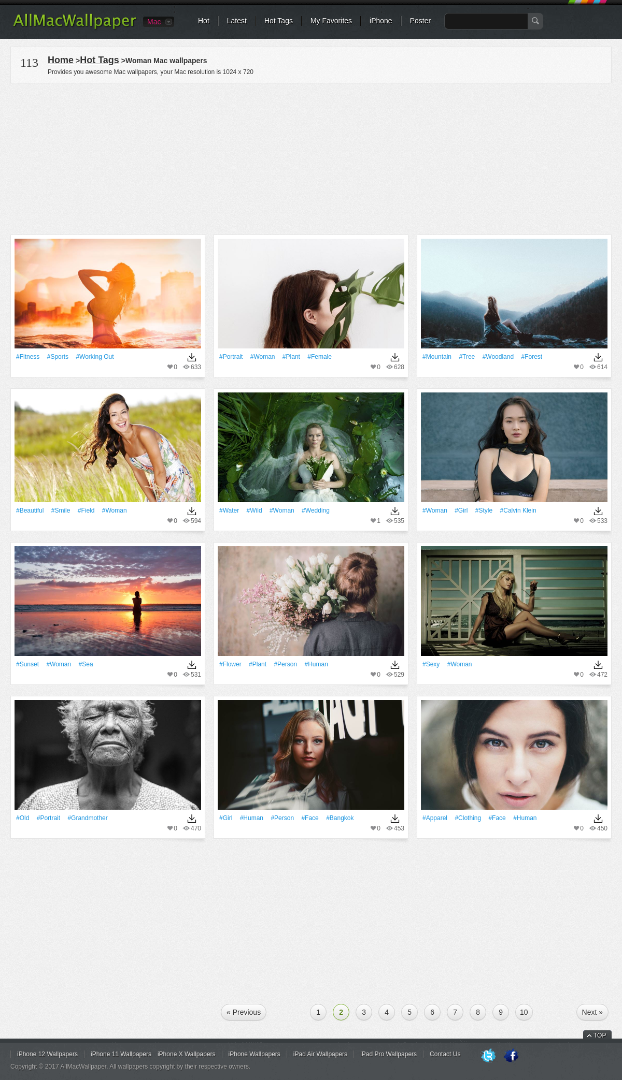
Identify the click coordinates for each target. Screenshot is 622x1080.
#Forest (531, 356)
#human (316, 664)
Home (61, 60)
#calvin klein (518, 510)
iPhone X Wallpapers (187, 1054)
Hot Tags (278, 21)
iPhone (381, 21)
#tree (467, 356)
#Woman (262, 356)
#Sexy (431, 664)
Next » (592, 1012)
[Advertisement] (311, 157)
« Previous (244, 1012)
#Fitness (27, 356)
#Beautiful (30, 510)
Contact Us (445, 1054)
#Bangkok (340, 818)
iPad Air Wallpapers (320, 1054)
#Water (229, 510)
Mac (154, 22)
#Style (483, 510)
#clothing (468, 818)
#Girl (461, 510)
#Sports (57, 356)
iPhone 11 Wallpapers (121, 1054)
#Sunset (27, 664)
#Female (319, 356)
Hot (203, 21)
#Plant (291, 356)
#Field (86, 510)
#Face (309, 818)
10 (524, 1012)
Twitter (488, 1056)
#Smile (60, 510)
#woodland (498, 356)
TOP (599, 1035)
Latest (237, 21)
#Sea (86, 664)
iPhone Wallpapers (254, 1054)
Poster (420, 21)
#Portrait (231, 356)
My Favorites (331, 21)
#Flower (230, 664)
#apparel (434, 818)
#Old (22, 818)
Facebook (511, 1056)
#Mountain (436, 356)
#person (285, 664)
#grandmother (87, 818)
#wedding (316, 510)
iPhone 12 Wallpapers (47, 1054)
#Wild (254, 510)
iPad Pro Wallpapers (388, 1054)
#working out (95, 356)
